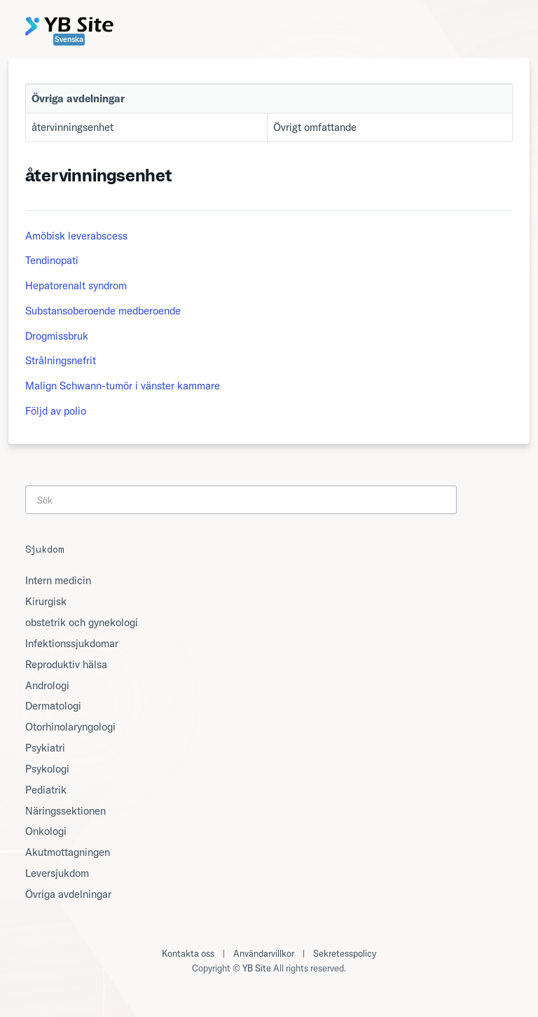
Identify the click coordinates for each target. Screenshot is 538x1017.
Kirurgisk (46, 601)
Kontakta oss (188, 953)
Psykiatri (45, 747)
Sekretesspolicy (344, 953)
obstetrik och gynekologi (81, 622)
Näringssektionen (65, 810)
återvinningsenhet (72, 127)
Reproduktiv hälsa (66, 664)
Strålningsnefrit (60, 360)
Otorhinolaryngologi (70, 726)
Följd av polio (55, 410)
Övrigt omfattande (315, 127)
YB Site (256, 968)
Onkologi (46, 831)
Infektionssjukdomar (71, 643)
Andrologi (47, 685)
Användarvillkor (263, 953)
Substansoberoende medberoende (103, 310)
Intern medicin (58, 580)
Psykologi (47, 768)
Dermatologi (53, 705)
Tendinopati (51, 260)
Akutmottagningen (67, 852)
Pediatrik (46, 789)
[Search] (241, 499)
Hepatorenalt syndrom (76, 285)
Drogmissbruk (56, 336)
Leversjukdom (57, 873)
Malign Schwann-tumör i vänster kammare (122, 385)
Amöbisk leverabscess (76, 235)
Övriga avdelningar (68, 894)
